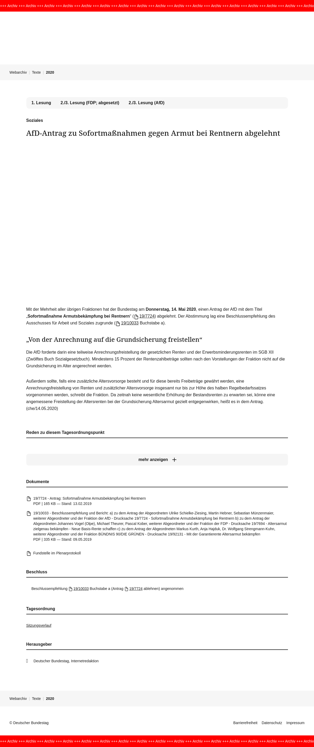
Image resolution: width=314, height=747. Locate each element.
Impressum (295, 723)
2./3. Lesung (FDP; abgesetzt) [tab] (89, 103)
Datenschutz (272, 723)
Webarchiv (18, 72)
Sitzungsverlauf (39, 625)
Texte (36, 72)
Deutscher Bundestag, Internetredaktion (66, 661)
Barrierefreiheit (245, 723)
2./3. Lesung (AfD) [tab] (146, 103)
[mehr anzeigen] (157, 459)
